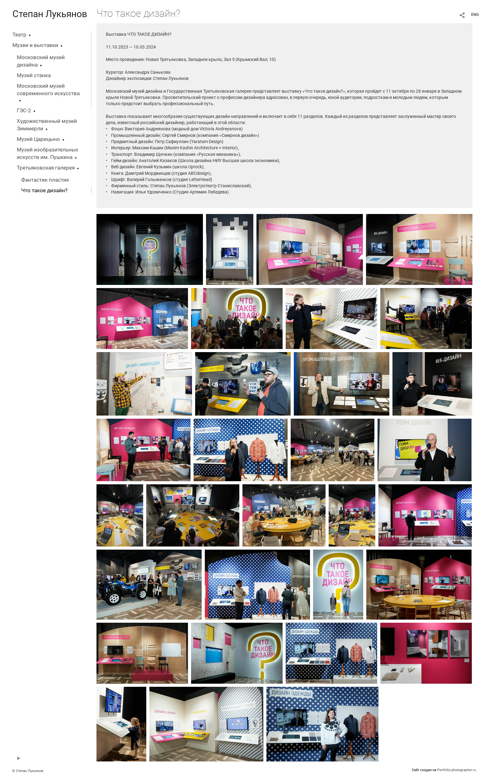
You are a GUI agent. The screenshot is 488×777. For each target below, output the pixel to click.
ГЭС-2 (24, 111)
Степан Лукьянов (49, 13)
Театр (19, 35)
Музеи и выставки (35, 45)
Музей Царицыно (38, 139)
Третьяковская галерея (46, 168)
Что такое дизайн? (44, 190)
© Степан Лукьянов (27, 771)
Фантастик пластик (45, 180)
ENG (475, 14)
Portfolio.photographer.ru (456, 770)
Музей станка (34, 75)
